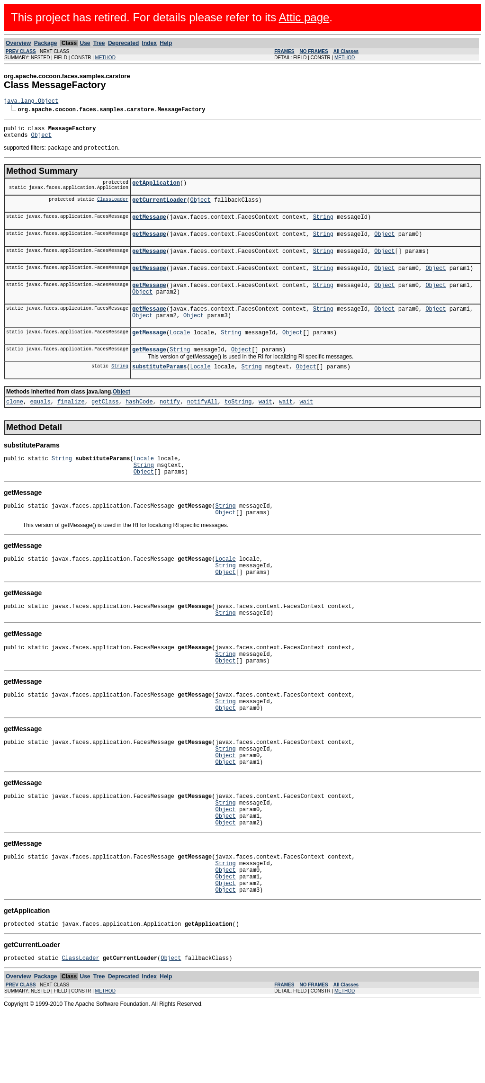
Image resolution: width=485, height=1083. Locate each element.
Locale (180, 353)
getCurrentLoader (159, 208)
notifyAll (202, 426)
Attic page (304, 17)
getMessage (149, 226)
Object (41, 139)
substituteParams (159, 390)
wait (265, 426)
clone (14, 426)
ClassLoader (112, 207)
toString (238, 426)
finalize (71, 426)
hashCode (139, 426)
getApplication (156, 189)
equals (40, 426)
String (323, 226)
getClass (105, 426)
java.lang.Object (31, 102)
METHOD (105, 57)
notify (170, 426)
